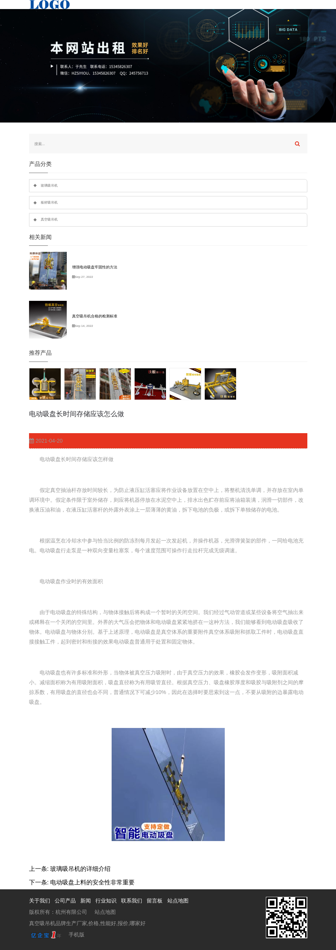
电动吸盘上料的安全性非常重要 (92, 882)
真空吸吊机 (49, 219)
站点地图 (178, 901)
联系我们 (131, 901)
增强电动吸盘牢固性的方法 (94, 267)
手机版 (76, 935)
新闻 (85, 901)
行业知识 (106, 901)
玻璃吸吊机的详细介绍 (80, 869)
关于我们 (39, 901)
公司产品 (65, 901)
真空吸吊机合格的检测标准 (94, 316)
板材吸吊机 (49, 202)
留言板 (155, 901)
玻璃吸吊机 (49, 185)
